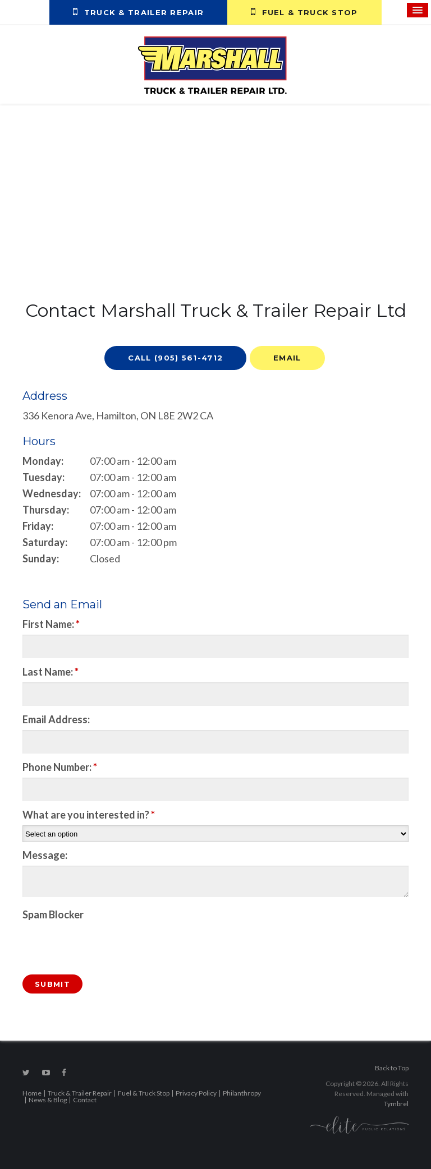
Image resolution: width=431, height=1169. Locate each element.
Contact (85, 1100)
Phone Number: (59, 767)
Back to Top (392, 1068)
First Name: (51, 624)
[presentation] (88, 942)
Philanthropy (242, 1093)
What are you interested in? (88, 814)
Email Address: (56, 719)
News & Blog (48, 1100)
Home (32, 1093)
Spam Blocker (53, 914)
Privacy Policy (196, 1093)
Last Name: (50, 672)
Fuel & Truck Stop (304, 12)
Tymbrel (396, 1103)
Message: (44, 855)
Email (287, 357)
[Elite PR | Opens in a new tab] (359, 1124)
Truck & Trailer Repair (138, 12)
